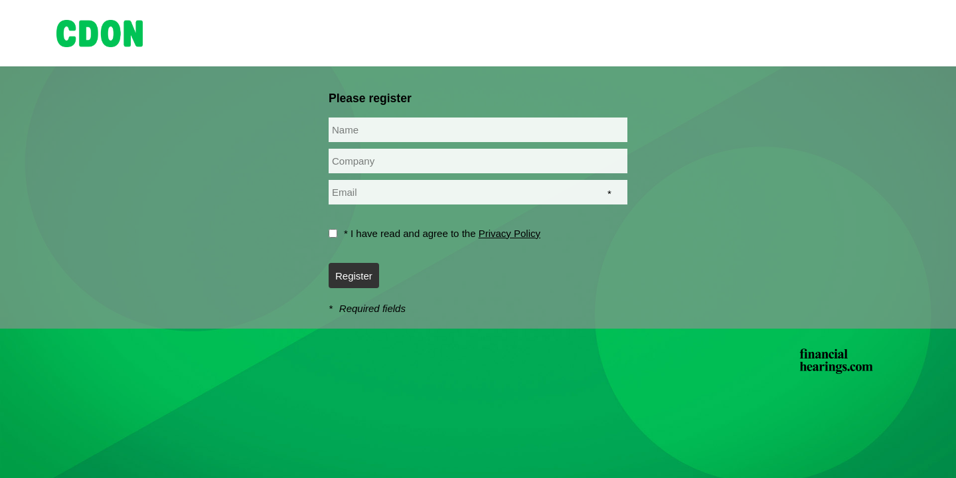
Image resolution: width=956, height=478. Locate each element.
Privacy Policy (509, 233)
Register (353, 275)
